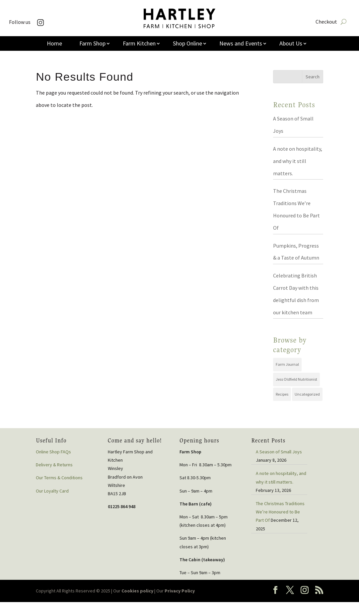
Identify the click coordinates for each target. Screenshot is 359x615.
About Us (290, 44)
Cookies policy (137, 591)
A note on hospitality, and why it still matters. (297, 161)
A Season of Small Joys (279, 452)
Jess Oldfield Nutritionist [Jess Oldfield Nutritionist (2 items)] (296, 379)
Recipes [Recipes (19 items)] (282, 394)
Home (54, 44)
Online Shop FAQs (53, 452)
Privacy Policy (180, 591)
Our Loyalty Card (52, 491)
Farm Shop (92, 44)
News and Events (240, 44)
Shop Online (187, 44)
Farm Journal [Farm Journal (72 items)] (287, 364)
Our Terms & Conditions (59, 478)
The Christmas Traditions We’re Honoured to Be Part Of (280, 511)
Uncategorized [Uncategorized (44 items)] (307, 394)
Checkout (326, 22)
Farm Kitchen (139, 44)
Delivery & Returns (54, 465)
